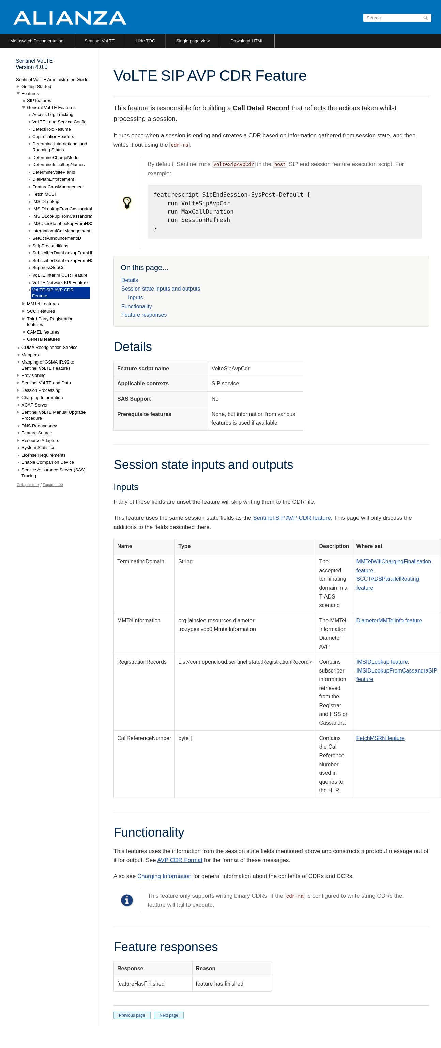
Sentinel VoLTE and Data (46, 382)
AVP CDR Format (180, 860)
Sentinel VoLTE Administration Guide (52, 79)
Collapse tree (28, 485)
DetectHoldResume (51, 129)
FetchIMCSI (44, 194)
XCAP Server (34, 405)
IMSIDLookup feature (382, 662)
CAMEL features (43, 332)
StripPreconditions (50, 245)
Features (30, 93)
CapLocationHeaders (53, 136)
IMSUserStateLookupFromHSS (63, 223)
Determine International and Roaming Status (59, 146)
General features (43, 339)
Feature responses (144, 315)
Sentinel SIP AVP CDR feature (292, 518)
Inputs (135, 297)
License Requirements (43, 455)
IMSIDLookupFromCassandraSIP (65, 216)
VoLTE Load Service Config (59, 121)
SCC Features (41, 311)
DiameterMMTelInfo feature (389, 620)
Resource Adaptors (40, 440)
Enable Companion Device (47, 462)
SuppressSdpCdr (49, 267)
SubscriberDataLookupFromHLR (64, 252)
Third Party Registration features (50, 321)
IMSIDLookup (45, 201)
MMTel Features (43, 303)
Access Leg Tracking (52, 114)
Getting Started (36, 86)
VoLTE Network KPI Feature (60, 282)
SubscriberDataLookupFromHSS (64, 260)
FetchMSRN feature (380, 738)
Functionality (136, 306)
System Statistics (38, 447)
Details (129, 280)
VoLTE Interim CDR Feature (60, 275)
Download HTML (247, 40)
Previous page (132, 1015)
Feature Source (36, 433)
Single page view (193, 40)
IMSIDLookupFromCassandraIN (63, 208)
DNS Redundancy (39, 425)
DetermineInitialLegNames (58, 164)
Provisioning (33, 375)
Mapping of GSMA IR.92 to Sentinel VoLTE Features (47, 365)
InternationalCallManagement (61, 230)
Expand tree (53, 485)
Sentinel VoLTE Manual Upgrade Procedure (53, 415)
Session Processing (40, 390)
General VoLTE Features (51, 107)
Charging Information (164, 876)
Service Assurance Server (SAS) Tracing (53, 472)
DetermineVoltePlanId (53, 172)
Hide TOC (145, 40)
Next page (168, 1015)
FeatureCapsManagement (58, 186)
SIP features (39, 100)
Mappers (30, 354)
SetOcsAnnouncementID (56, 238)
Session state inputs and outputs (160, 289)
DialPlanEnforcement (53, 179)
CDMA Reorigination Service (49, 347)
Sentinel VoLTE (100, 40)
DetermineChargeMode (55, 157)
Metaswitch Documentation (36, 40)
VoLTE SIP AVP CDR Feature (53, 292)
